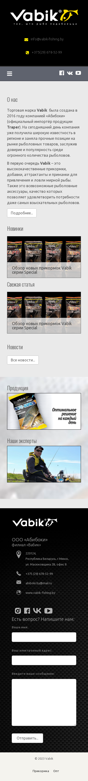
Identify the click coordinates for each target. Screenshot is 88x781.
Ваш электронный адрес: (32, 650)
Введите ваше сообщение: (33, 673)
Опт (56, 771)
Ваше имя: (20, 627)
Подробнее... (22, 213)
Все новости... (23, 360)
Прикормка (41, 771)
